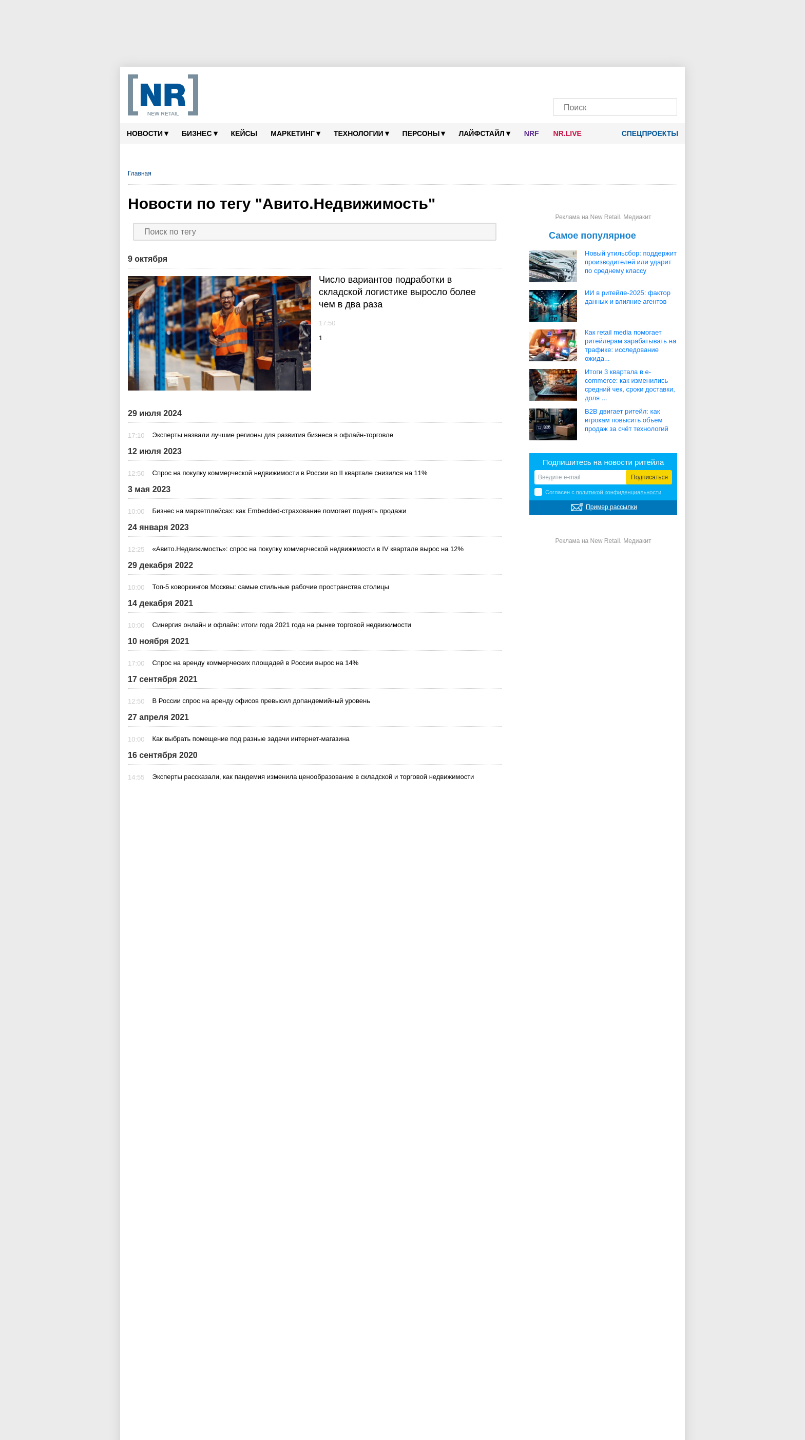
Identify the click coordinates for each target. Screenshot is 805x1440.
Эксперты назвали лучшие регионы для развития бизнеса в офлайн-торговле (272, 435)
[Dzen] (605, 80)
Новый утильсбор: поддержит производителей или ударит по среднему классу (631, 262)
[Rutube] (644, 80)
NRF (531, 133)
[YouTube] (625, 80)
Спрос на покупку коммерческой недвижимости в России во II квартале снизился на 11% (290, 473)
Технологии (361, 133)
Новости (147, 133)
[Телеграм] (566, 80)
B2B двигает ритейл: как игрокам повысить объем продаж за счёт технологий (626, 420)
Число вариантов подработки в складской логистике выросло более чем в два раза (397, 292)
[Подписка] (664, 80)
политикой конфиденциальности (618, 492)
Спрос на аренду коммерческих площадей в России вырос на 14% (255, 663)
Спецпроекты (646, 133)
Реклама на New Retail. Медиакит (603, 217)
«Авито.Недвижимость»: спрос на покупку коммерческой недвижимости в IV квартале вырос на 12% (308, 549)
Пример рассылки (611, 507)
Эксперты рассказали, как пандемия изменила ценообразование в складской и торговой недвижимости (313, 777)
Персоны (424, 133)
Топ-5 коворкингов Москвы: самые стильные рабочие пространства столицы (270, 587)
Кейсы (244, 133)
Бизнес (199, 133)
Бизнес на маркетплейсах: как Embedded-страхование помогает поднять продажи (279, 511)
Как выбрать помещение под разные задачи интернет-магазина (251, 739)
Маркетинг (295, 133)
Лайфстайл (484, 133)
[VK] (585, 80)
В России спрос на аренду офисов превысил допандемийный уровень (261, 701)
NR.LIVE (567, 133)
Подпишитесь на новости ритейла (603, 462)
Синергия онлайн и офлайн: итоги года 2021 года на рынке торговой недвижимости (281, 625)
